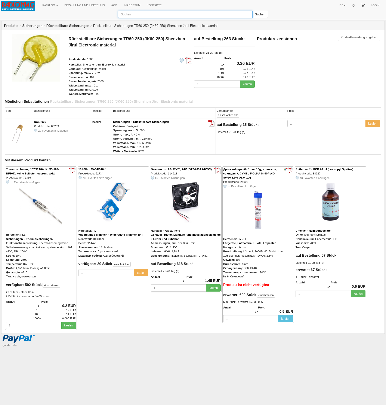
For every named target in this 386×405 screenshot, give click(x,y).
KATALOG (50, 5)
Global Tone (172, 230)
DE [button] (342, 5)
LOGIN (375, 5)
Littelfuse (96, 122)
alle (228, 115)
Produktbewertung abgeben (359, 37)
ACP (95, 230)
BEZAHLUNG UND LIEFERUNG (84, 5)
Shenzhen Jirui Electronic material (104, 64)
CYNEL (242, 239)
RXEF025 (40, 122)
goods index (10, 345)
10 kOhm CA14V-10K (92, 169)
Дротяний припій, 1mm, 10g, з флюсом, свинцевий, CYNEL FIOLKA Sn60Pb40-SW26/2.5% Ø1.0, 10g (250, 173)
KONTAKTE (154, 5)
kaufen (247, 84)
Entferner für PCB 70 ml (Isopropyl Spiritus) (324, 169)
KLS (23, 234)
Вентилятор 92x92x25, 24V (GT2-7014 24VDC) (181, 169)
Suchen (260, 14)
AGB (114, 5)
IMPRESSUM (132, 5)
